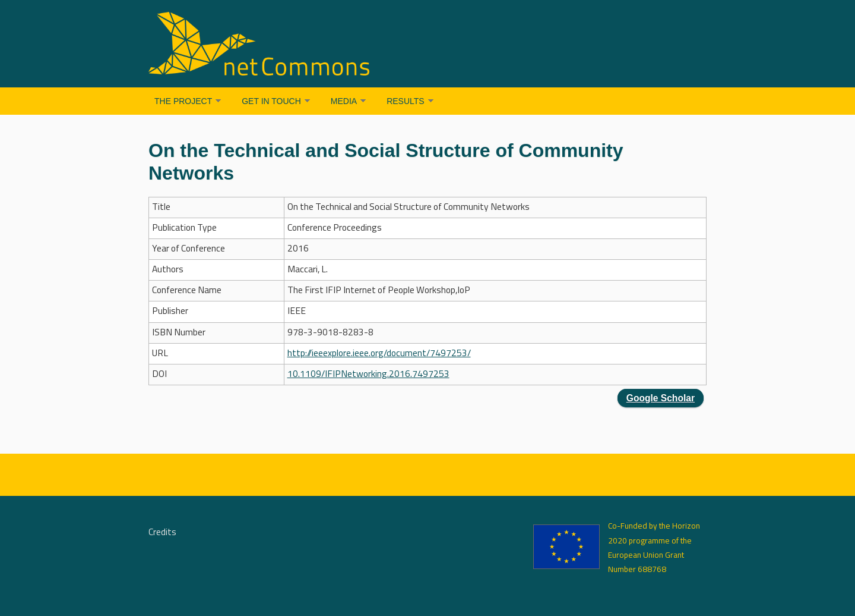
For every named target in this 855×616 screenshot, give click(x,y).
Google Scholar (660, 398)
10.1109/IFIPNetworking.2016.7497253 (368, 374)
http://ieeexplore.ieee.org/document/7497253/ (379, 354)
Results (406, 101)
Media (344, 101)
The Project (183, 101)
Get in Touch (271, 101)
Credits (162, 533)
